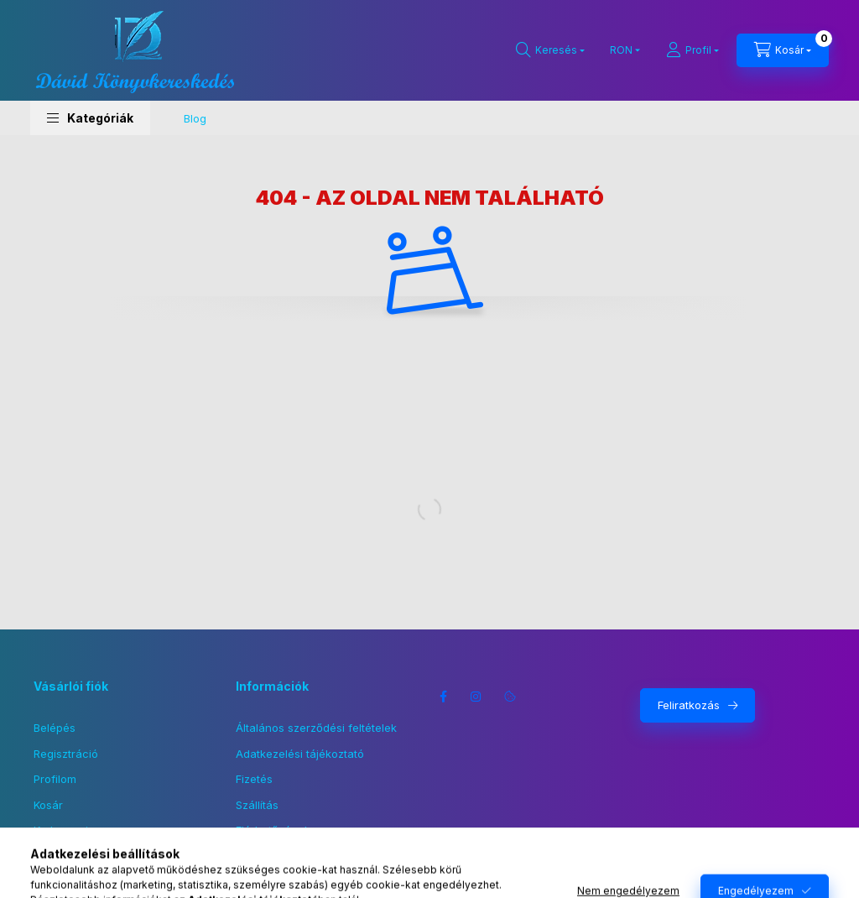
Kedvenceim (65, 830)
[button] (90, 118)
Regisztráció (66, 753)
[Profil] (692, 50)
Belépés (54, 727)
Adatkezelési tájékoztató (300, 753)
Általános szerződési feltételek (316, 727)
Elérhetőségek (273, 830)
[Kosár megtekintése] (783, 50)
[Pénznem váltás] (621, 50)
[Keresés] (550, 50)
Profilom (55, 779)
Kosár (48, 805)
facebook (443, 696)
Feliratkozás (689, 705)
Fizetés (254, 779)
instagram (476, 696)
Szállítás (257, 805)
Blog (195, 118)
